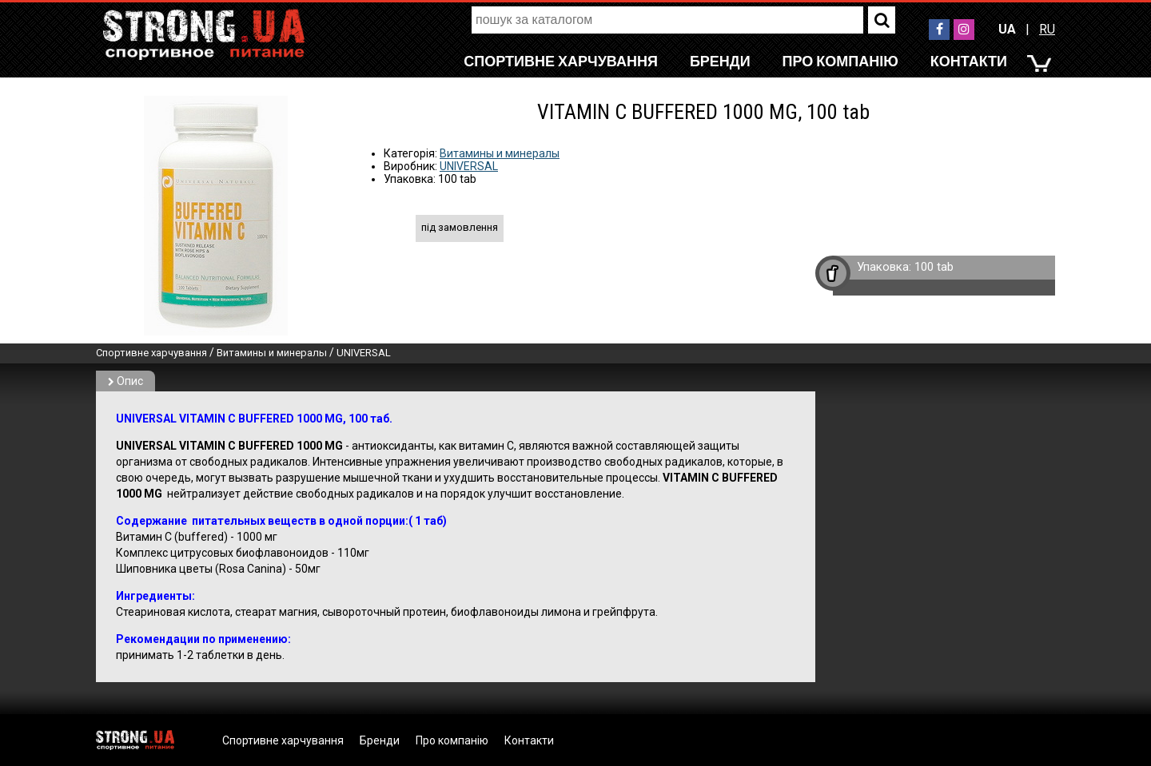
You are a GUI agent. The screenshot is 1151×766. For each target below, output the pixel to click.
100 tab (934, 267)
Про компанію (840, 61)
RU (1047, 29)
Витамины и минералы (500, 153)
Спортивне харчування (561, 61)
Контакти (968, 61)
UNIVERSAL (469, 166)
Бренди (720, 61)
